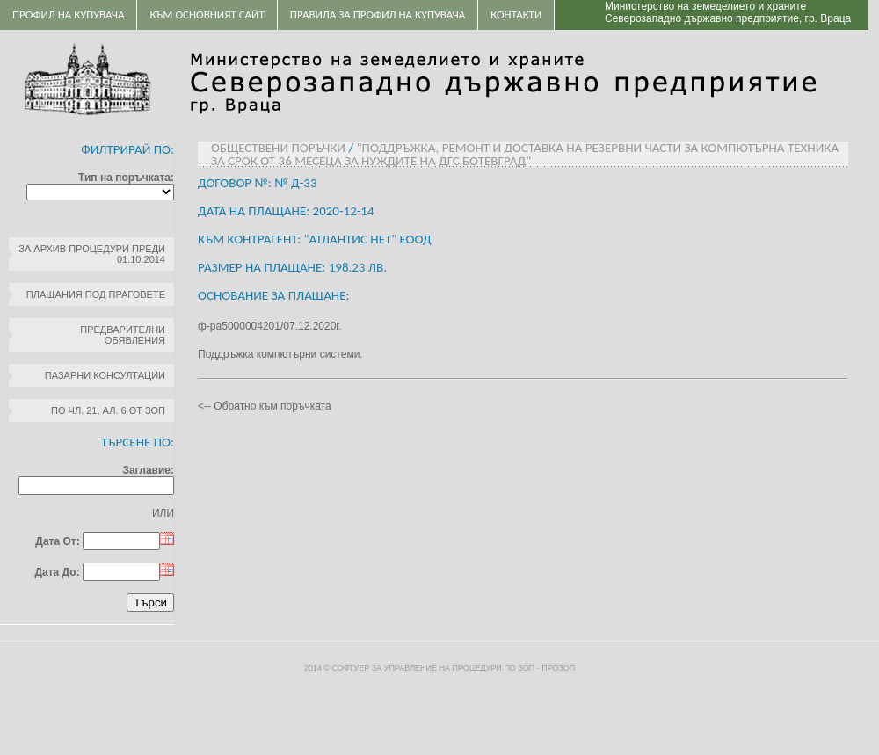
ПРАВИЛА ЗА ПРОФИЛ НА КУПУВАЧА (377, 14)
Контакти (515, 14)
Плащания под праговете (95, 294)
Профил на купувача (68, 14)
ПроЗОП (558, 668)
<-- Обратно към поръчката (264, 406)
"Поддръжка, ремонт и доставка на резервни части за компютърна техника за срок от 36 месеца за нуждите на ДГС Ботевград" (525, 154)
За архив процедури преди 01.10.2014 (91, 254)
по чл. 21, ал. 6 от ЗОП (108, 410)
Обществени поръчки (278, 148)
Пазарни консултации (105, 375)
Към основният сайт (206, 14)
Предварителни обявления (122, 334)
